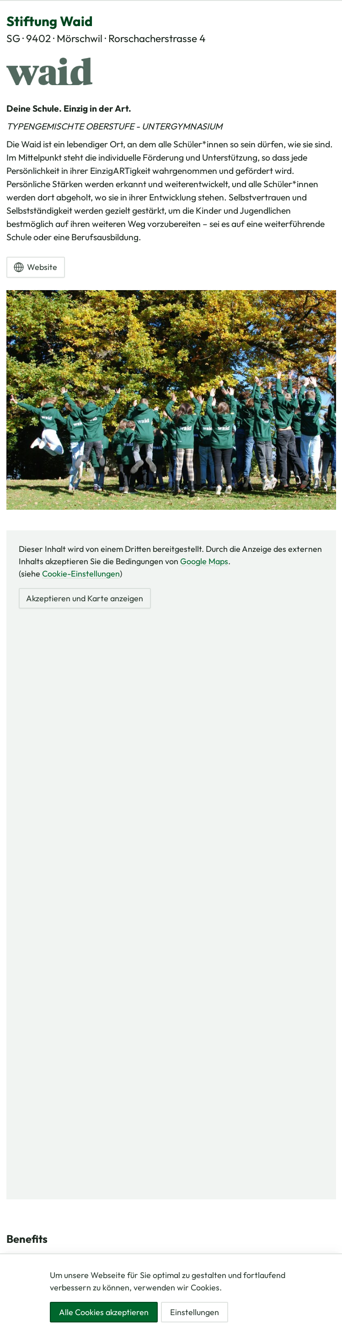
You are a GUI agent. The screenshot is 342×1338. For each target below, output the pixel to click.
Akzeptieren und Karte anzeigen (84, 598)
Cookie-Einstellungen (81, 573)
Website (35, 267)
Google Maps (204, 561)
